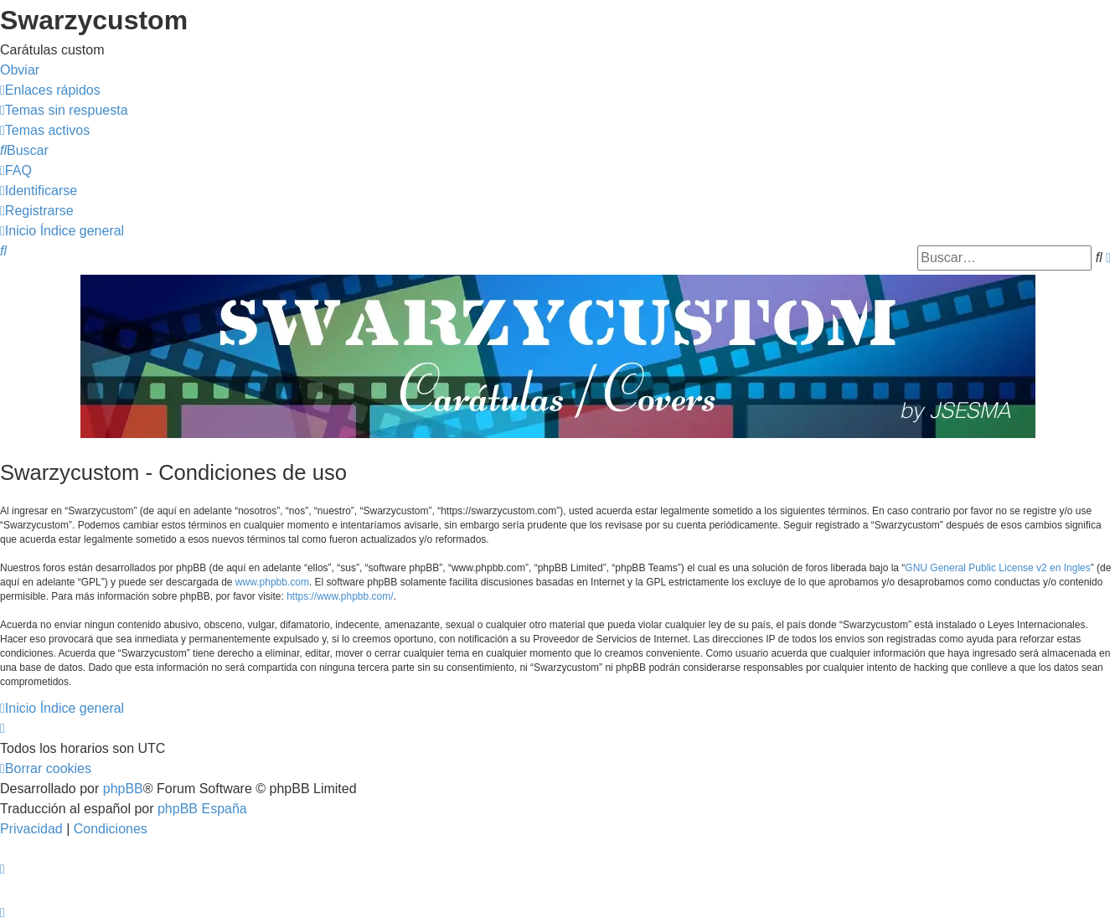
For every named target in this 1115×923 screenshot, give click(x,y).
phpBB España (202, 809)
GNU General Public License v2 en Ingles (997, 568)
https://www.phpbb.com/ (339, 596)
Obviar (19, 70)
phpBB (123, 788)
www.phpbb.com (272, 582)
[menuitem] (64, 110)
